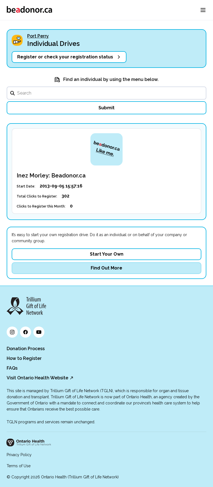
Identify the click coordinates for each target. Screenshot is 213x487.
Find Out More (106, 268)
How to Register (24, 358)
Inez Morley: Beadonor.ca (51, 175)
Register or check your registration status (65, 57)
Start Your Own (106, 254)
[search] (106, 93)
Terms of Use (19, 466)
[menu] (203, 10)
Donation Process (26, 348)
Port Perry (38, 36)
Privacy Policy (19, 455)
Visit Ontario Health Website (37, 377)
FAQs (12, 368)
